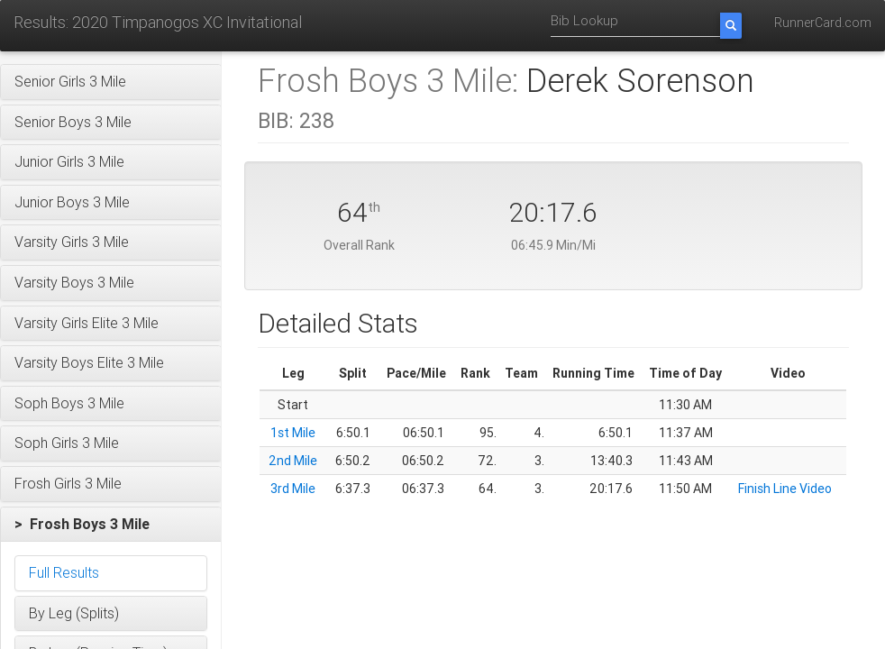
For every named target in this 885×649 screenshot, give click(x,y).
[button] (111, 82)
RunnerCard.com (822, 22)
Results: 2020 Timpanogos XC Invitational (158, 22)
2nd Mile (293, 460)
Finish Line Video (785, 488)
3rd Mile (292, 488)
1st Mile (292, 433)
